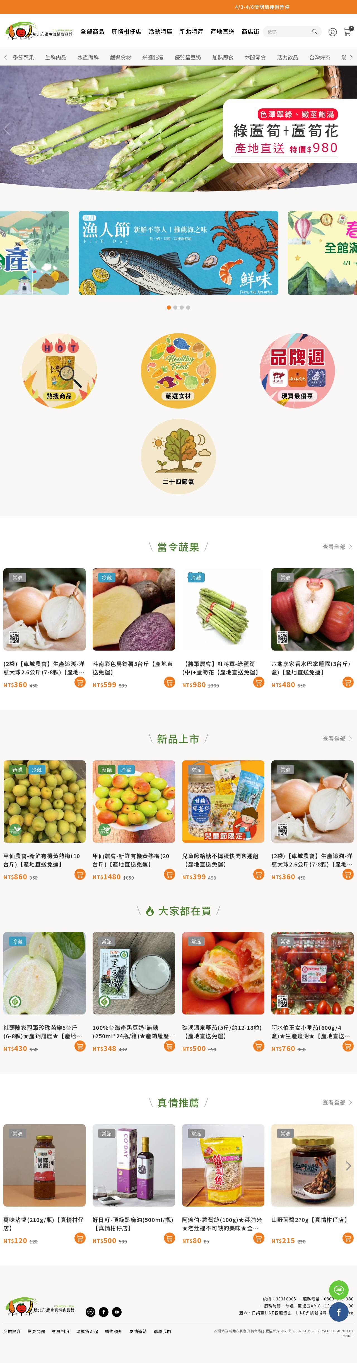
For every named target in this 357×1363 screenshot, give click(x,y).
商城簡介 (12, 1331)
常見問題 (36, 1331)
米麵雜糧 (152, 57)
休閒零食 (255, 57)
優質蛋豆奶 (188, 57)
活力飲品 (287, 57)
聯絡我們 (162, 1331)
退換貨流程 (87, 1331)
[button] (351, 57)
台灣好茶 (320, 57)
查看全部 (338, 574)
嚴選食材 (120, 57)
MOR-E (348, 1335)
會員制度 (60, 1331)
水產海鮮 (88, 57)
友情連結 (138, 1331)
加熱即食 (222, 57)
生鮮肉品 (55, 57)
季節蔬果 (23, 57)
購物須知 (114, 1331)
